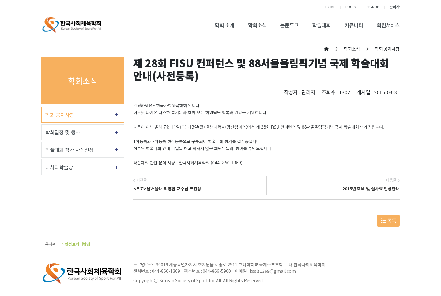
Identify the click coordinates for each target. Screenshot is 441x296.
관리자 (395, 6)
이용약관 (48, 244)
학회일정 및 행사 (62, 132)
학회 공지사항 (59, 115)
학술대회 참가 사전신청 (69, 150)
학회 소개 (224, 25)
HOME (330, 6)
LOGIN (350, 6)
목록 (388, 220)
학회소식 (257, 25)
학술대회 (321, 25)
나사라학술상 (59, 167)
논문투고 (289, 25)
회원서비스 (388, 25)
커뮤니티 (354, 25)
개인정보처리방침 (75, 244)
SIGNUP (372, 6)
